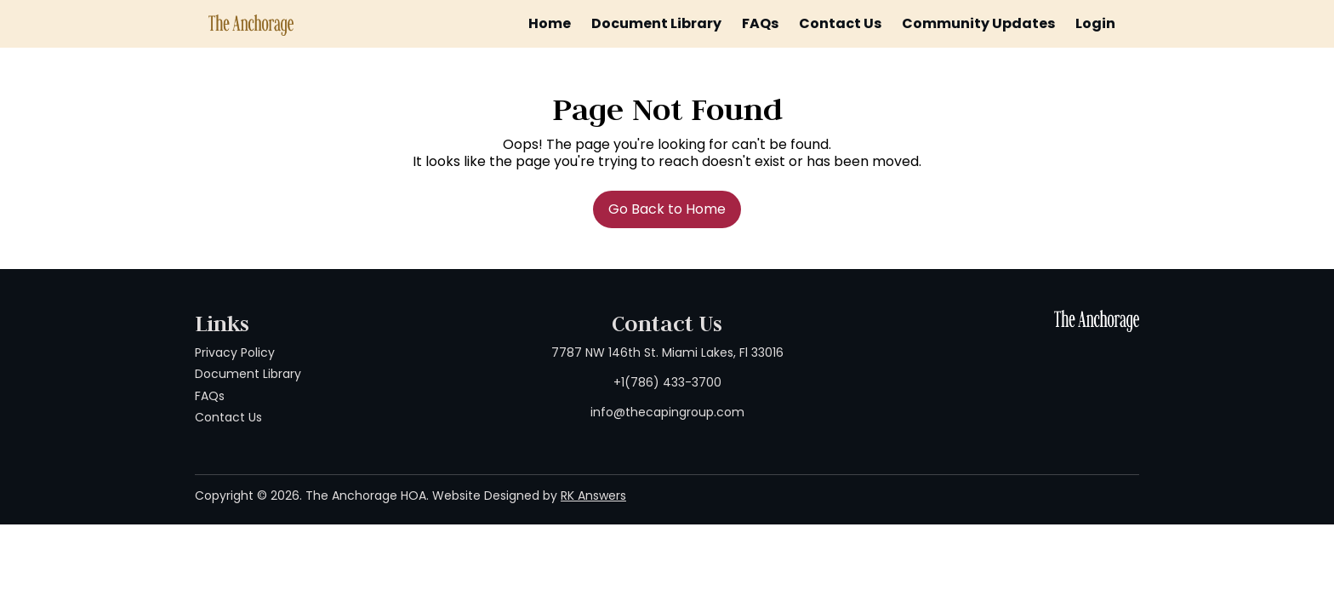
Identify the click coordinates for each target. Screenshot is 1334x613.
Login (1095, 23)
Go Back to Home (667, 209)
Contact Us (840, 23)
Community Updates (978, 23)
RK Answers (593, 495)
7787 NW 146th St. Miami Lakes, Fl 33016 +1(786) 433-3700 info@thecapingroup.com (667, 382)
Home (549, 23)
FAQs (760, 23)
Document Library (656, 23)
